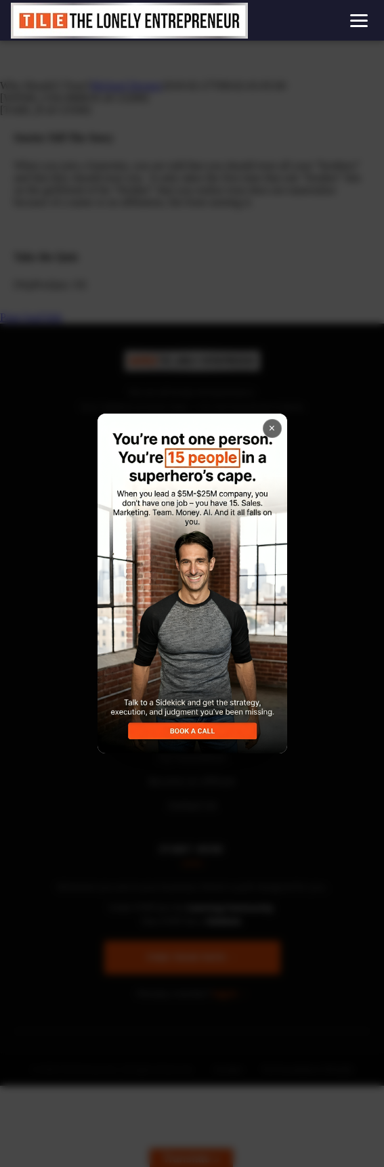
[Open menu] (359, 20)
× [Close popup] (272, 428)
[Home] (129, 21)
